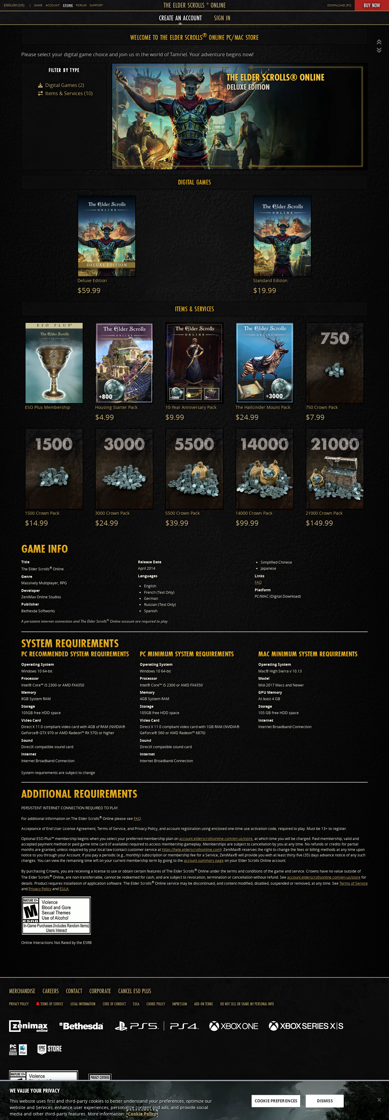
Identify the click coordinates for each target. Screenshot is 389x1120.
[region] (194, 1100)
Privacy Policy (40, 888)
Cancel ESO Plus (134, 991)
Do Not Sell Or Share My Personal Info (247, 1004)
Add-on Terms (203, 1004)
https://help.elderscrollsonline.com (191, 849)
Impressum (179, 1004)
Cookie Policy (155, 1004)
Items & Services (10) (69, 93)
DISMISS (325, 1101)
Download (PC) (339, 5)
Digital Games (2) (64, 85)
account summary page (204, 860)
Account (53, 5)
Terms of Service (353, 883)
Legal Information (83, 1004)
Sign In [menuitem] (222, 17)
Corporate (100, 991)
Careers (51, 991)
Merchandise (22, 991)
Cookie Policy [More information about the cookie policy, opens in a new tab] (142, 1114)
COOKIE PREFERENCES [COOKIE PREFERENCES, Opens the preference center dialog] (276, 1101)
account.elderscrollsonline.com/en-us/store (216, 838)
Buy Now (372, 5)
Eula (136, 1004)
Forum (81, 5)
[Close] (379, 1100)
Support (96, 5)
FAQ (258, 582)
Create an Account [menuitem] (180, 17)
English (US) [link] (14, 5)
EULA (64, 888)
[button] (379, 42)
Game (38, 5)
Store (68, 5)
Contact (74, 991)
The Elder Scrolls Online (195, 5)
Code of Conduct (114, 1004)
